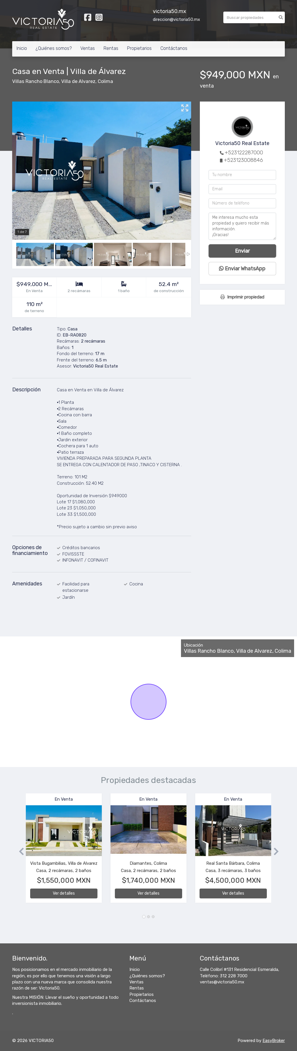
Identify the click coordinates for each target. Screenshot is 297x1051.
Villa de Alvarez (78, 81)
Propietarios (139, 48)
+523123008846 (243, 160)
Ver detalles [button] (64, 893)
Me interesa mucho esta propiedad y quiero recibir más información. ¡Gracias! (242, 226)
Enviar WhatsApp (242, 268)
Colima (105, 81)
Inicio (22, 48)
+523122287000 (244, 152)
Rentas (111, 48)
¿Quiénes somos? (54, 48)
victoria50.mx (169, 11)
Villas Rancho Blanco (35, 81)
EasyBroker (273, 1040)
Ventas (87, 48)
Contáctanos (173, 48)
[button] (19, 851)
